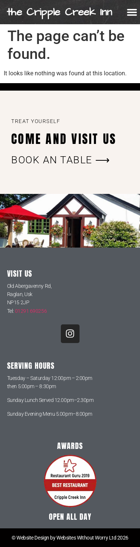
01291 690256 (31, 311)
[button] (132, 12)
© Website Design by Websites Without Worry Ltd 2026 (70, 538)
